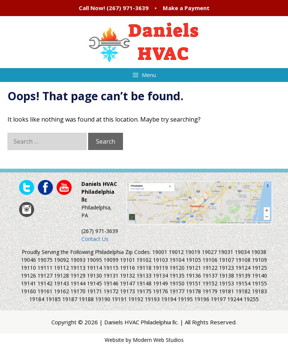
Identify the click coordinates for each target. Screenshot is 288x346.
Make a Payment (186, 8)
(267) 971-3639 (127, 8)
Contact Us (94, 238)
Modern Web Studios (158, 339)
